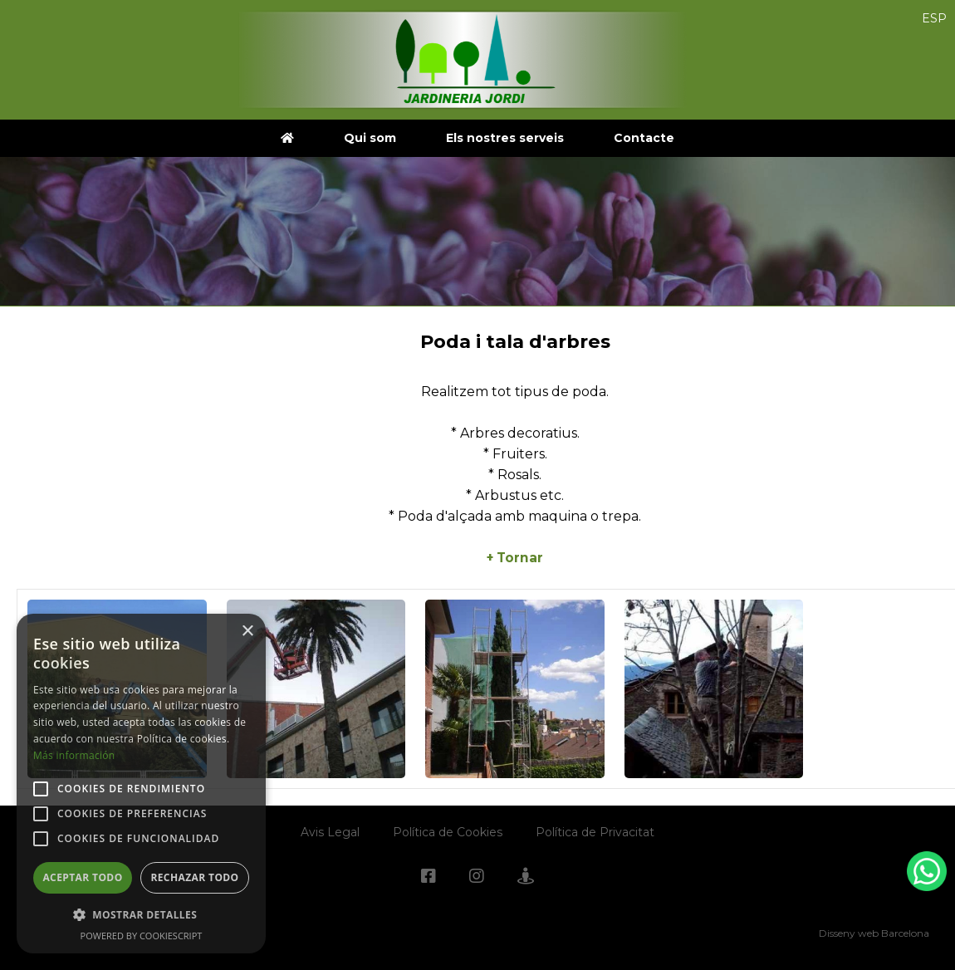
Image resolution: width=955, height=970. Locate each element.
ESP (934, 18)
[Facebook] (428, 877)
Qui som (370, 137)
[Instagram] (476, 877)
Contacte (644, 137)
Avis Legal (330, 832)
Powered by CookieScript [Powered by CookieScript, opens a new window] (142, 935)
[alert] (141, 783)
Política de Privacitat (595, 832)
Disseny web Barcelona (874, 933)
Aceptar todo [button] (82, 877)
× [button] (247, 631)
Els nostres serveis (505, 137)
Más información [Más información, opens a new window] (74, 755)
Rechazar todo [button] (194, 877)
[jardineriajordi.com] (287, 137)
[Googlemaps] (525, 877)
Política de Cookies (447, 832)
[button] (141, 914)
